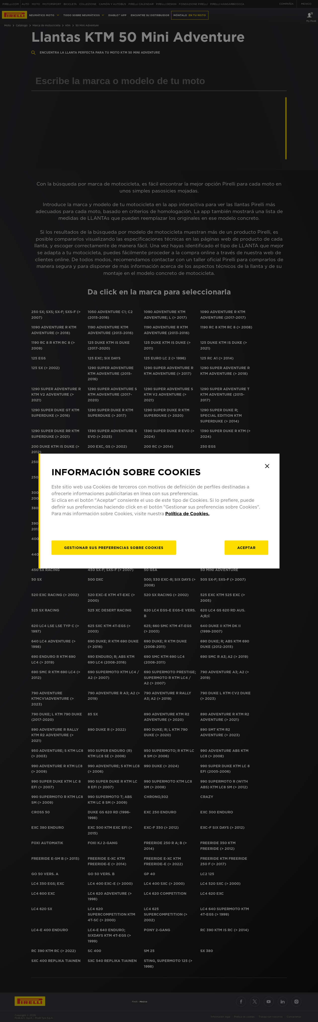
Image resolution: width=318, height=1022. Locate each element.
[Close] (267, 466)
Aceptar (246, 547)
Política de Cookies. (187, 513)
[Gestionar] (113, 547)
